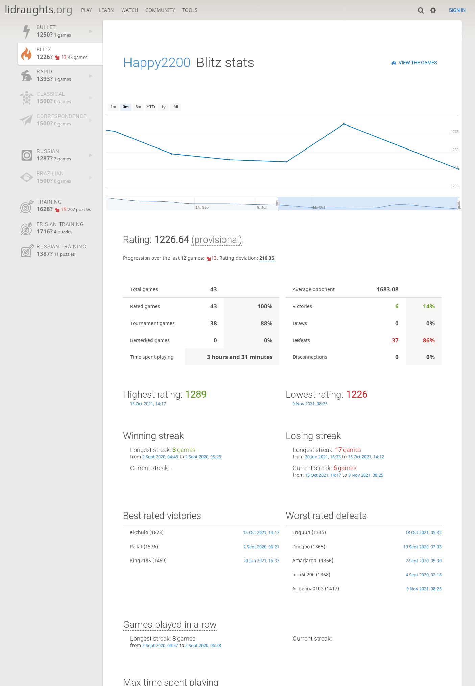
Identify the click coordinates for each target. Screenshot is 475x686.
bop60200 (303, 574)
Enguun (301, 532)
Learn (106, 10)
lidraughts (38, 9)
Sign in (457, 10)
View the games (418, 62)
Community (160, 10)
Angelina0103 (308, 588)
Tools (189, 10)
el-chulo (139, 532)
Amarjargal (305, 560)
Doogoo (301, 546)
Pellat (136, 546)
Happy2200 (157, 62)
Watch (129, 10)
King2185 (140, 560)
